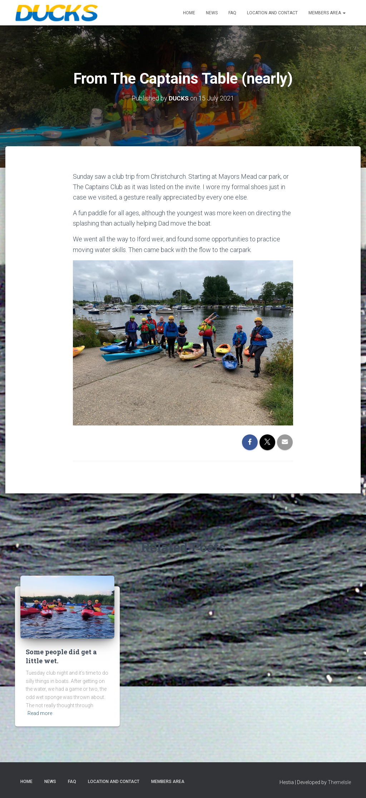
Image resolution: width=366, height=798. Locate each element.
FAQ (232, 12)
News (212, 12)
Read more (40, 713)
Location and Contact (272, 12)
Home (189, 12)
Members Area (327, 12)
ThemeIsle (339, 782)
